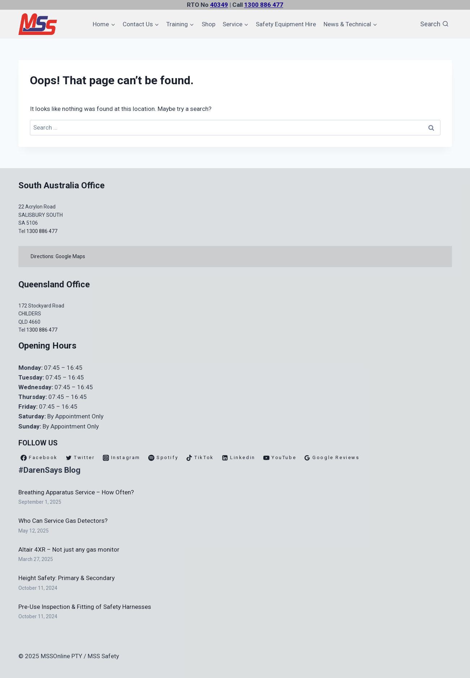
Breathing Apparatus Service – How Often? (76, 492)
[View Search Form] (434, 24)
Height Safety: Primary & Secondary (66, 578)
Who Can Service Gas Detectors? (62, 520)
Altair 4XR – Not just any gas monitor (68, 549)
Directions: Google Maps (59, 256)
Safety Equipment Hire (286, 24)
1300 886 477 (263, 4)
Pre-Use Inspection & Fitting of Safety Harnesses (84, 606)
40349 (219, 4)
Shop (208, 24)
